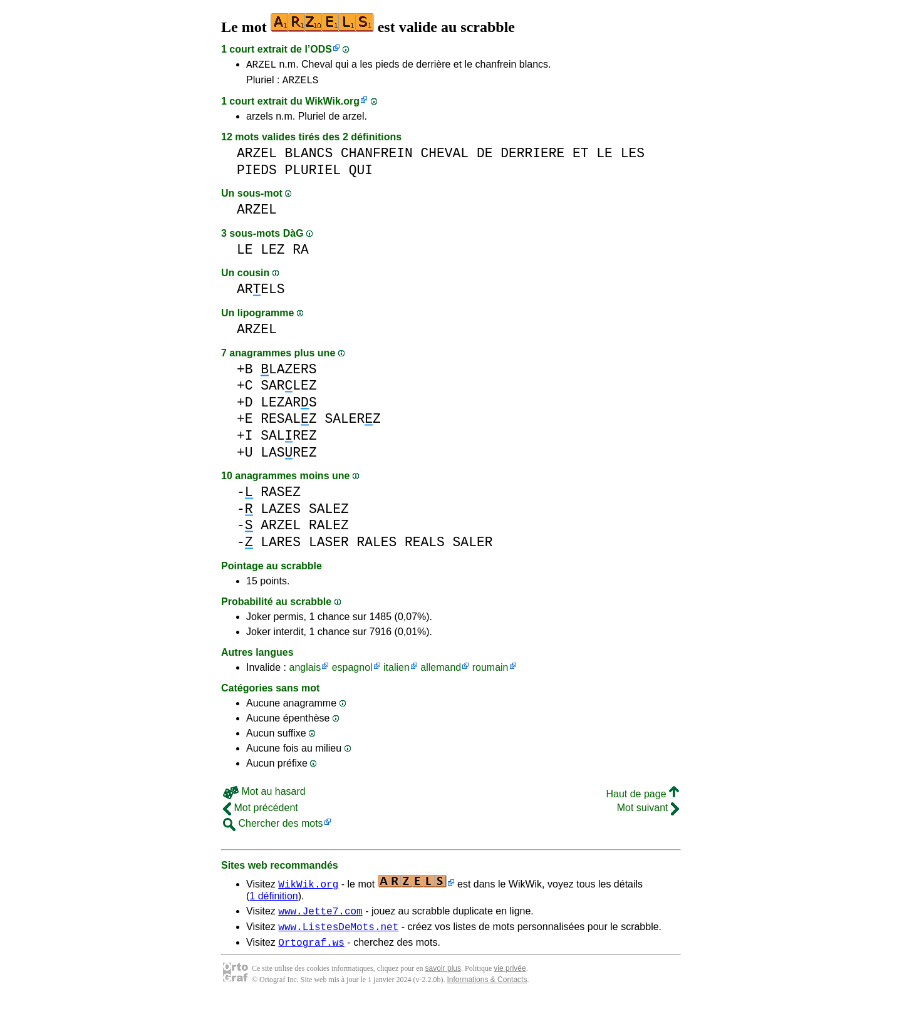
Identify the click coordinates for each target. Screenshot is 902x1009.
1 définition (273, 899)
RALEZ (329, 529)
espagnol (352, 671)
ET (581, 157)
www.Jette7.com (320, 916)
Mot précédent (260, 811)
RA (301, 253)
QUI (361, 174)
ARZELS (301, 83)
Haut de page (642, 797)
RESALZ (288, 422)
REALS (425, 546)
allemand (440, 671)
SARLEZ (288, 389)
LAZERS (288, 373)
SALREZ (288, 439)
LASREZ (288, 456)
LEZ (272, 253)
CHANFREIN (377, 157)
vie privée (510, 977)
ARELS (261, 293)
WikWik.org (332, 105)
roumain (490, 671)
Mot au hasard (264, 795)
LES (633, 157)
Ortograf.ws (311, 951)
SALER (473, 546)
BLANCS (309, 157)
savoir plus (443, 977)
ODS (321, 49)
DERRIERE (532, 157)
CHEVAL (445, 157)
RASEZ (281, 496)
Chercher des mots (273, 827)
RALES (376, 546)
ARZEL (261, 66)
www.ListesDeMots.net (338, 934)
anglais (305, 671)
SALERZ (352, 422)
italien (396, 671)
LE (604, 157)
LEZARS (288, 406)
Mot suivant (648, 811)
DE (485, 157)
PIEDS (257, 174)
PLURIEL (313, 174)
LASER (329, 546)
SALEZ (329, 513)
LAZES (281, 513)
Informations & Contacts (487, 989)
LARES (281, 546)
